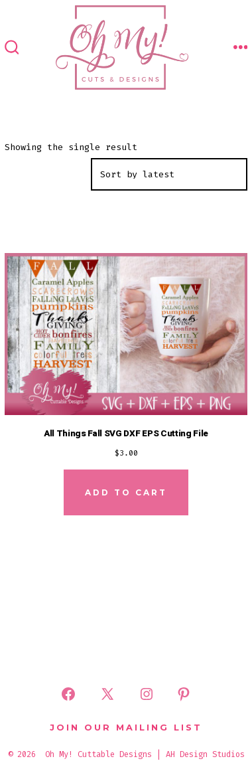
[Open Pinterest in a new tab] (184, 694)
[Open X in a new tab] (107, 694)
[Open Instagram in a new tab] (146, 694)
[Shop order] (169, 174)
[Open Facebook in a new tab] (68, 694)
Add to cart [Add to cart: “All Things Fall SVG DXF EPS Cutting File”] (126, 492)
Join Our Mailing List (126, 727)
